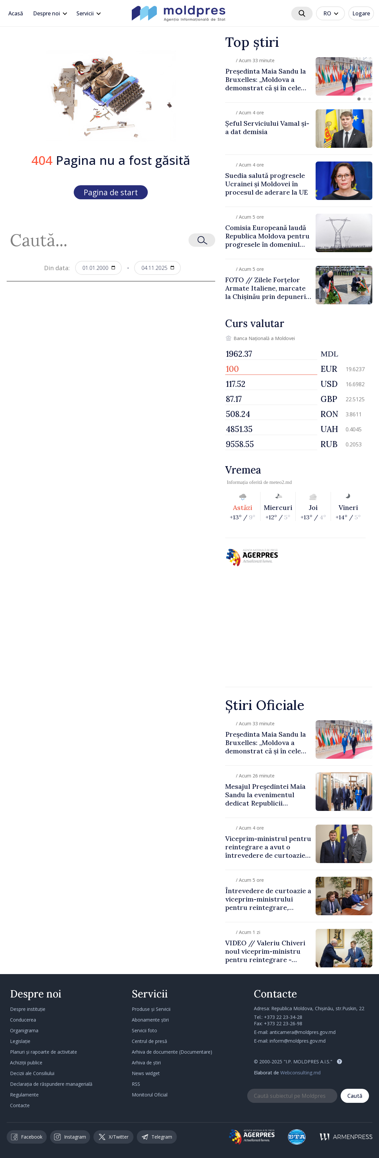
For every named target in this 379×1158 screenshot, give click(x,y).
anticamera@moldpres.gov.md (303, 1032)
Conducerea (23, 1020)
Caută (354, 1095)
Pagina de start (111, 192)
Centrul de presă (149, 1041)
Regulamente (24, 1094)
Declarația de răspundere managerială (51, 1084)
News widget (146, 1073)
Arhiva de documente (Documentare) (172, 1052)
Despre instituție (27, 1009)
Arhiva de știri (146, 1062)
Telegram (156, 1137)
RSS (136, 1084)
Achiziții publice (26, 1062)
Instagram (70, 1137)
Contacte (20, 1105)
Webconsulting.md (300, 1072)
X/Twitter (113, 1137)
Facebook (26, 1137)
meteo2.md (281, 482)
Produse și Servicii (151, 1009)
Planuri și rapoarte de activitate (43, 1052)
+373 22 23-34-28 (283, 1017)
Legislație (20, 1041)
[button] (359, 99)
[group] (298, 76)
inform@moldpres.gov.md (298, 1041)
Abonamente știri (150, 1020)
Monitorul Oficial (149, 1094)
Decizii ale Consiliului (32, 1073)
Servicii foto (144, 1030)
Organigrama (24, 1030)
